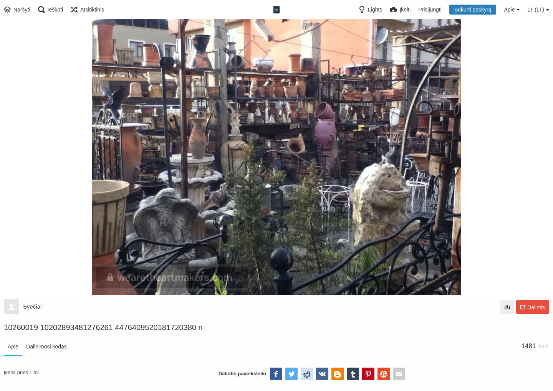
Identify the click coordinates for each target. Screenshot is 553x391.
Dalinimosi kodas (46, 346)
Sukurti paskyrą (472, 10)
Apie (13, 346)
